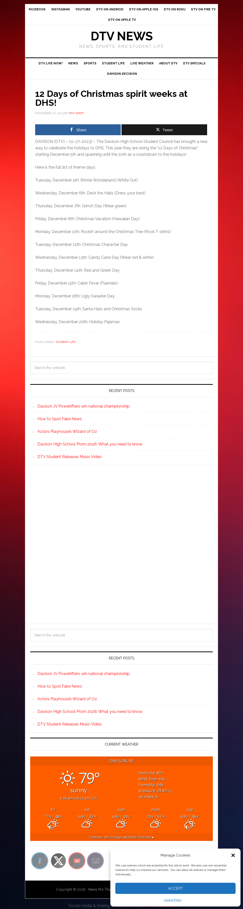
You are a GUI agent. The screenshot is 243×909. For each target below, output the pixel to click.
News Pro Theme (102, 889)
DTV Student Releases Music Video (69, 456)
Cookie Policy (173, 900)
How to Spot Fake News (59, 418)
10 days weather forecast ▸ (121, 837)
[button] (233, 855)
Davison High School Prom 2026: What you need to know (89, 444)
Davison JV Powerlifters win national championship (83, 406)
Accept (175, 888)
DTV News (122, 36)
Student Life (65, 342)
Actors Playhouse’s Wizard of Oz (67, 431)
